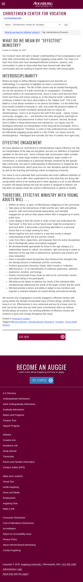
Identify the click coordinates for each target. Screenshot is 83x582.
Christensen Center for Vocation (34, 13)
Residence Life (10, 445)
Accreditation (9, 528)
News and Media (11, 492)
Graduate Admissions (13, 409)
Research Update (21, 318)
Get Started (39, 380)
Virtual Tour (8, 481)
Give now (24, 337)
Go (66, 25)
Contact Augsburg (12, 550)
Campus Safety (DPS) (14, 467)
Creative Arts (9, 440)
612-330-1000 (69, 564)
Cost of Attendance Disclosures (18, 523)
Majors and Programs (13, 414)
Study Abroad (9, 451)
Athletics (7, 434)
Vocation (59, 322)
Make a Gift (8, 509)
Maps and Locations (13, 476)
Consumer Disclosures (14, 517)
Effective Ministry (18, 322)
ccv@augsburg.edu (13, 18)
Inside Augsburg (11, 487)
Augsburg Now (10, 503)
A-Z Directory (9, 393)
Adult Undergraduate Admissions (19, 404)
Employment (9, 498)
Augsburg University (31, 564)
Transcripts (8, 456)
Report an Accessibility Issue (17, 534)
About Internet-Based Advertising (19, 545)
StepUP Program (11, 426)
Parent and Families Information (18, 462)
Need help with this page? (16, 574)
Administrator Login (12, 569)
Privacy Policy (10, 539)
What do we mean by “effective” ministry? (22, 32)
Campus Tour (9, 420)
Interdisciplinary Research (41, 322)
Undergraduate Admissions (16, 398)
